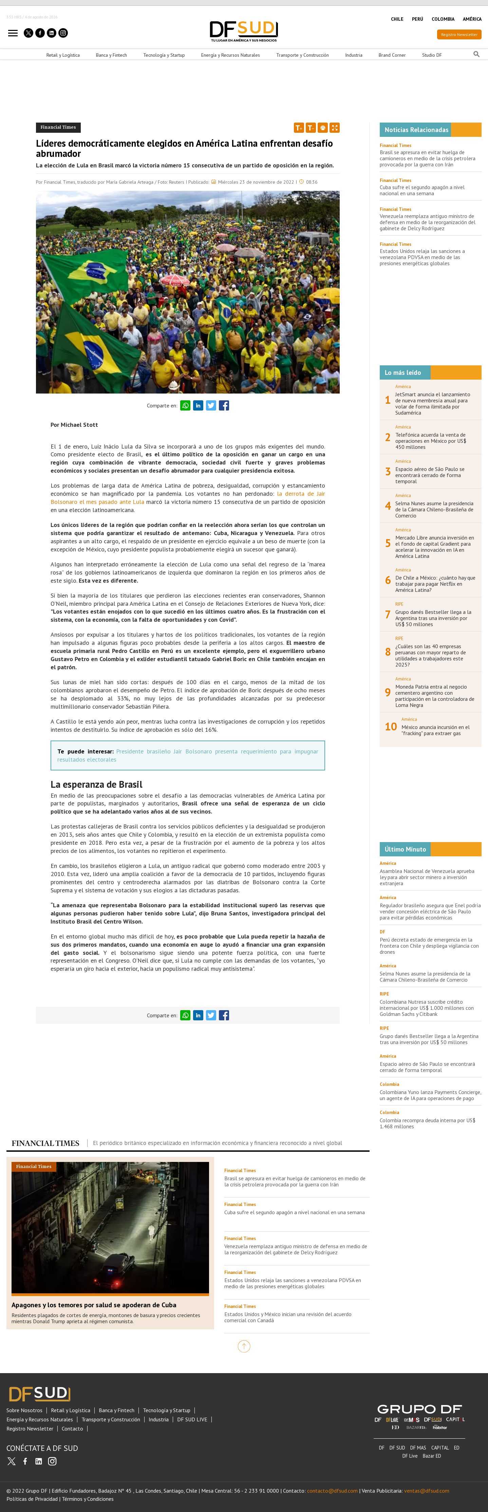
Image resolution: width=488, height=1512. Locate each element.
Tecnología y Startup (164, 55)
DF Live (410, 1456)
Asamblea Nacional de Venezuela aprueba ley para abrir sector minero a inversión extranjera (427, 877)
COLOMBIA (443, 19)
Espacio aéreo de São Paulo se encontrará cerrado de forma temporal (430, 475)
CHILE (397, 19)
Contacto (72, 1429)
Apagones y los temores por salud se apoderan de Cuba (94, 1304)
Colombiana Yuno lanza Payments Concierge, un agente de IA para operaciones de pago (430, 1095)
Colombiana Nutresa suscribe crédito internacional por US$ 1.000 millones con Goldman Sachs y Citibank (427, 1008)
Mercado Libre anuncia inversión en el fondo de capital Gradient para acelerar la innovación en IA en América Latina (434, 546)
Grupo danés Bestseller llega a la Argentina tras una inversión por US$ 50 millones (433, 618)
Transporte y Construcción (302, 55)
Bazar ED (432, 1456)
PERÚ (417, 19)
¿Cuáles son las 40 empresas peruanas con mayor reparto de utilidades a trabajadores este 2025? (430, 655)
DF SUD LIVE (192, 1419)
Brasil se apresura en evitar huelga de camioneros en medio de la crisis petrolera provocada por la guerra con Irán (294, 1181)
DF (381, 1447)
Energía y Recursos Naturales (230, 55)
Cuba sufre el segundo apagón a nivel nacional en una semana (294, 1212)
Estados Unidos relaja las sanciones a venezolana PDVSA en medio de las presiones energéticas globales (292, 1283)
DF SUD (397, 1447)
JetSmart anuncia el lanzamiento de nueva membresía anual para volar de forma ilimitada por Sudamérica (432, 403)
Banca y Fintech (111, 55)
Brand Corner (392, 55)
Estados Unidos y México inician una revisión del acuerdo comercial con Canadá (288, 1317)
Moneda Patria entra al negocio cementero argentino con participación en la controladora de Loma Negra (434, 696)
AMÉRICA (472, 19)
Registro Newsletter (459, 34)
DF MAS (418, 1447)
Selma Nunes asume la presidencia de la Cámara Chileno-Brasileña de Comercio (434, 509)
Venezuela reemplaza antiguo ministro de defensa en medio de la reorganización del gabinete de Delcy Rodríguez (295, 1249)
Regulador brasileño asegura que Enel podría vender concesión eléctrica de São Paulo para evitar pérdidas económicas (430, 911)
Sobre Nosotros (24, 1410)
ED (456, 1447)
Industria (353, 55)
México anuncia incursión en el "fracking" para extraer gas (435, 730)
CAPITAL (440, 1447)
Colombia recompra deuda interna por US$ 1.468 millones (427, 1123)
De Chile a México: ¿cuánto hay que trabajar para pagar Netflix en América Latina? (435, 584)
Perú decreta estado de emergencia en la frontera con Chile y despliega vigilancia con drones (429, 945)
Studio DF (432, 55)
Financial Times (395, 145)
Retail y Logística (63, 55)
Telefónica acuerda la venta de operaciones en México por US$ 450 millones (430, 441)
